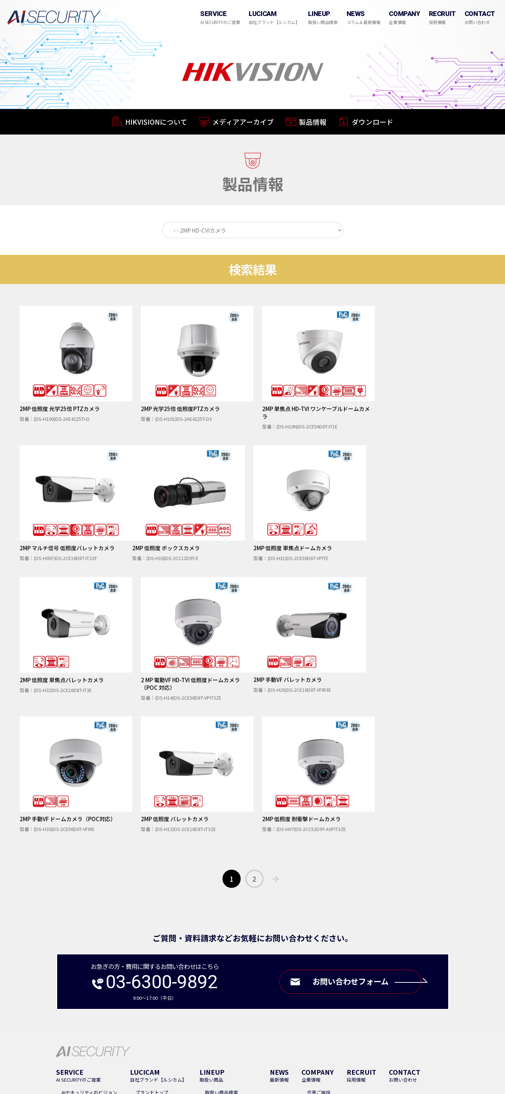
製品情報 (313, 124)
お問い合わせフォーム (366, 843)
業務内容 (71, 963)
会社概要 (316, 963)
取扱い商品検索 (221, 954)
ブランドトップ (152, 954)
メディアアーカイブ (243, 123)
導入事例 (205, 1005)
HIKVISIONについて (156, 123)
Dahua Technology (225, 980)
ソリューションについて (88, 972)
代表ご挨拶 (319, 954)
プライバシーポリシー (300, 1005)
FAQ (183, 1005)
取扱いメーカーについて (231, 963)
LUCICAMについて (154, 963)
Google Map (104, 1030)
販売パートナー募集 (245, 1005)
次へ (276, 741)
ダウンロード (372, 125)
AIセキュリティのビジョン (89, 954)
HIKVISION (216, 972)
